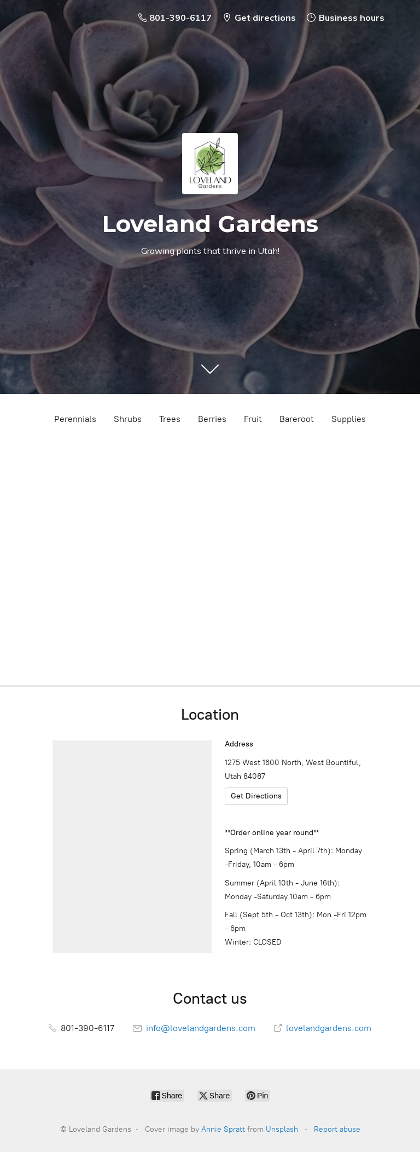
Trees (169, 419)
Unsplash (282, 1129)
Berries (212, 419)
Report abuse (337, 1129)
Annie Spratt (223, 1129)
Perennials (75, 419)
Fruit (253, 419)
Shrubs (128, 419)
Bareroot (296, 419)
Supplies (348, 419)
